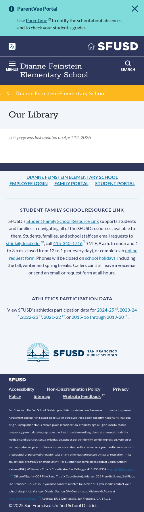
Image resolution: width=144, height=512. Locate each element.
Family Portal (71, 183)
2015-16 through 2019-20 (100, 317)
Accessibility (21, 389)
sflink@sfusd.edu (25, 243)
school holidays (100, 258)
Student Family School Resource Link (62, 221)
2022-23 (31, 317)
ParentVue (38, 20)
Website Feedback (84, 396)
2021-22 (54, 317)
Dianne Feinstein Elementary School (61, 93)
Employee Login (28, 183)
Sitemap (42, 396)
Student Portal (115, 183)
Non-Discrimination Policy (74, 389)
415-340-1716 (69, 243)
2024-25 (107, 309)
